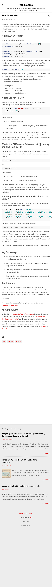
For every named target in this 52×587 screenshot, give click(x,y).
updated (18, 340)
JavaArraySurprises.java (10, 304)
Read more (46, 452)
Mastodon (5, 327)
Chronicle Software (18, 312)
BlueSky (43, 325)
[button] (49, 15)
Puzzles (10, 340)
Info (4, 340)
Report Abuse (26, 524)
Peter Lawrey (29, 312)
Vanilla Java (26, 4)
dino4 (30, 515)
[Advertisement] (19, 404)
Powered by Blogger (26, 512)
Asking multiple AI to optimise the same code (21, 484)
